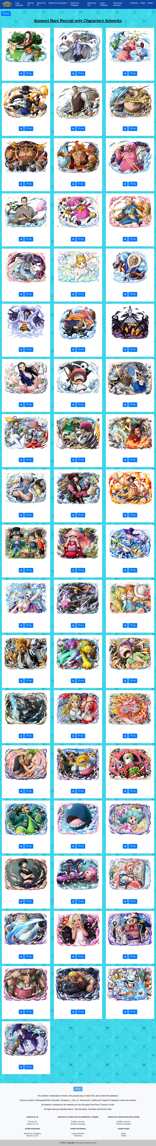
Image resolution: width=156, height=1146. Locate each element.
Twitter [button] (78, 1089)
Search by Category (74, 4)
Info (29, 73)
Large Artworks (103, 4)
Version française (78, 1124)
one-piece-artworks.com (86, 1143)
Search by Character (58, 3)
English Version (78, 1122)
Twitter (150, 3)
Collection (134, 3)
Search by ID (41, 4)
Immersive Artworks (117, 4)
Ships (143, 3)
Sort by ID (30, 4)
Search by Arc (91, 4)
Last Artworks (19, 4)
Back (6, 13)
